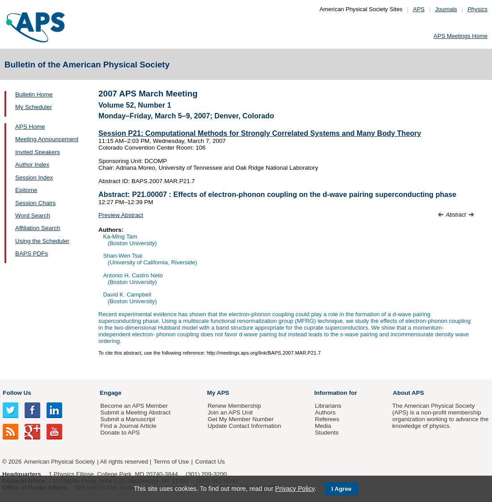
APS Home (30, 126)
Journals (446, 9)
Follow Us (17, 392)
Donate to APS (120, 432)
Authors (325, 412)
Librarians (328, 405)
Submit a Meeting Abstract (135, 412)
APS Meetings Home (460, 36)
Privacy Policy (294, 488)
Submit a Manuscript (127, 419)
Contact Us (210, 461)
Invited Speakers (37, 152)
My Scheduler (33, 107)
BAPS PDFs (31, 253)
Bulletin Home (34, 94)
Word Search (32, 215)
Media (323, 426)
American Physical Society (59, 461)
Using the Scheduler (42, 241)
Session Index (34, 177)
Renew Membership (234, 405)
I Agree (341, 488)
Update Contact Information (244, 426)
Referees (327, 419)
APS (418, 9)
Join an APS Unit (230, 412)
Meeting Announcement (46, 139)
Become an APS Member (134, 405)
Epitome (26, 190)
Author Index (32, 164)
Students (327, 432)
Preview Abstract (120, 215)
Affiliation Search (37, 228)
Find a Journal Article (128, 426)
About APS (408, 392)
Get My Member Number (241, 419)
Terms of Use (171, 461)
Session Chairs (35, 203)
